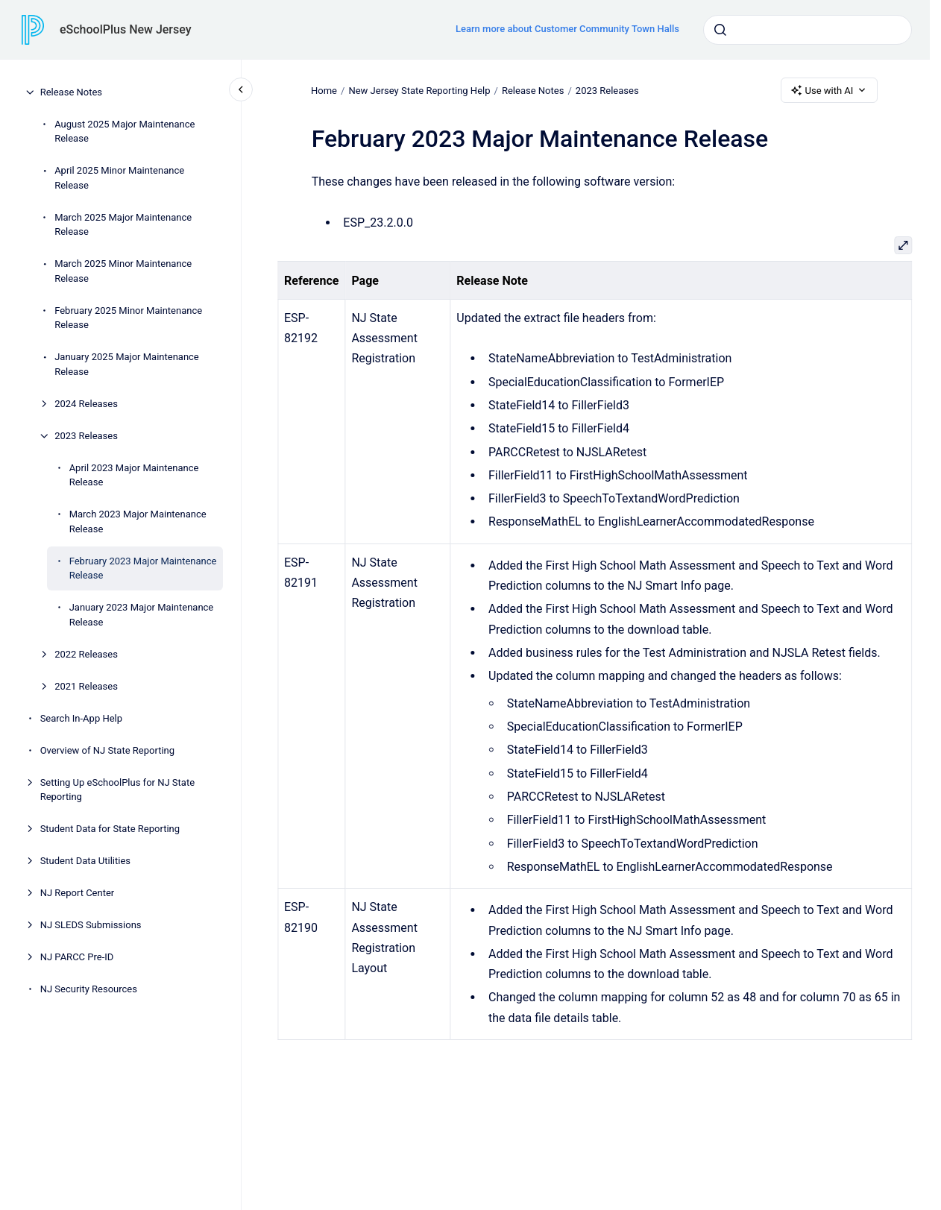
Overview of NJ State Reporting (107, 750)
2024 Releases (86, 403)
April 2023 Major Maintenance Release (134, 475)
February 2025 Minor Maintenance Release (128, 318)
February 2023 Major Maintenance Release (143, 568)
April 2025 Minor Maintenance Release (119, 178)
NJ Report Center (77, 892)
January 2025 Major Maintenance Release (126, 364)
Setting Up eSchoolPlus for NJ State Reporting (117, 790)
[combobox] (807, 30)
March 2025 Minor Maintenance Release (123, 271)
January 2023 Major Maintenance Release (141, 615)
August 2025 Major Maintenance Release (124, 132)
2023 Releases (86, 435)
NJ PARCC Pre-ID (77, 956)
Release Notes (71, 92)
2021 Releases (86, 686)
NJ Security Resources (88, 989)
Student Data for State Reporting (110, 828)
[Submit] (720, 30)
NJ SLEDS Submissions (91, 924)
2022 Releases (86, 654)
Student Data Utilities (85, 860)
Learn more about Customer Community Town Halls (567, 28)
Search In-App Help (81, 718)
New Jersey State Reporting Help (420, 89)
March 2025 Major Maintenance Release (123, 225)
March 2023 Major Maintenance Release (138, 521)
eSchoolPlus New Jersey (126, 29)
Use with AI (829, 90)
